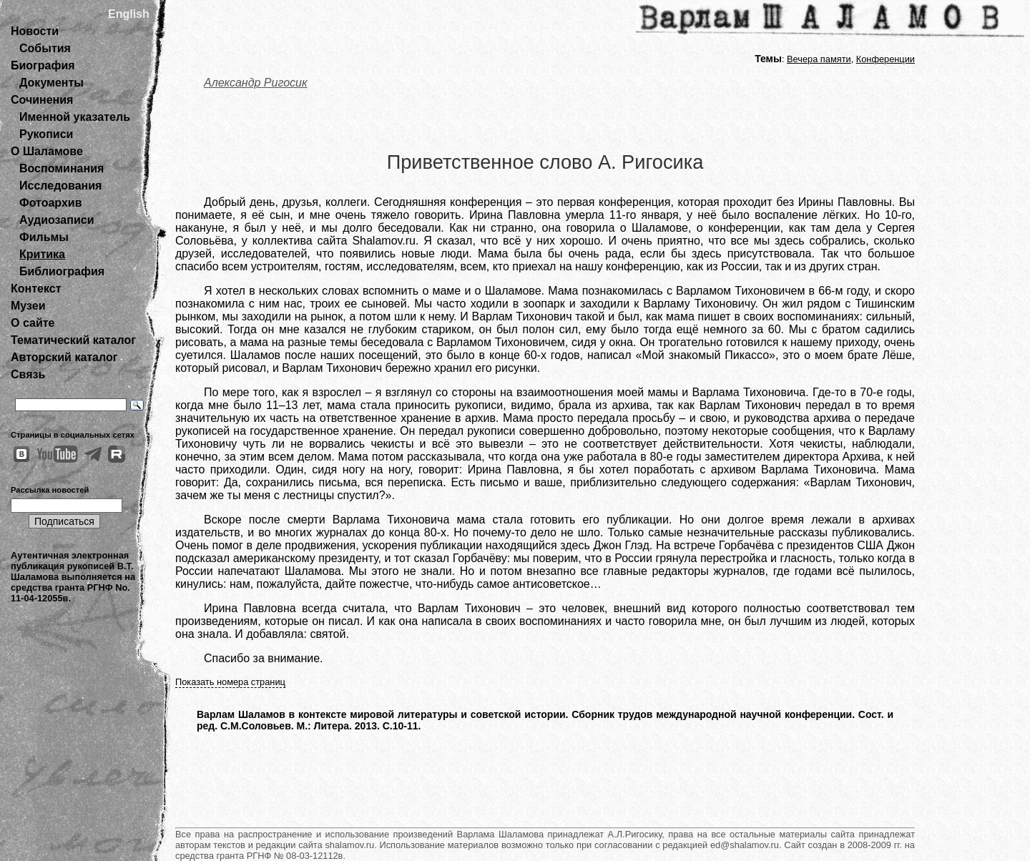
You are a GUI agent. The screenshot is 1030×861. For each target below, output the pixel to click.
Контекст (36, 288)
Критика (42, 254)
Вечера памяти (819, 59)
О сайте (32, 323)
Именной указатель (74, 117)
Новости (35, 31)
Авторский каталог (64, 357)
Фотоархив (50, 203)
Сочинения (42, 100)
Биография (43, 65)
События (45, 48)
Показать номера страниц (230, 681)
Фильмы (44, 237)
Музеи (28, 306)
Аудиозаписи (56, 220)
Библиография (61, 271)
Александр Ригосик (256, 83)
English (128, 14)
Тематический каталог (73, 340)
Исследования (60, 185)
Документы (51, 83)
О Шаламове (47, 151)
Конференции (885, 59)
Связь (28, 374)
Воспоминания (61, 168)
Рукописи (46, 134)
